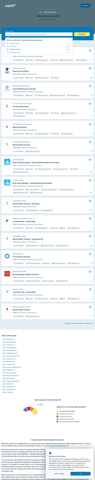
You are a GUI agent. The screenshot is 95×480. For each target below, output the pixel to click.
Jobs (40, 12)
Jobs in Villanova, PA (8, 359)
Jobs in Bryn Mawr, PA (9, 342)
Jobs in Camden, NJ (8, 364)
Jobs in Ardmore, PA (8, 339)
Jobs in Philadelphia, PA (9, 353)
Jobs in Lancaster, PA (8, 389)
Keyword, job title (9, 31)
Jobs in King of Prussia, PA (10, 375)
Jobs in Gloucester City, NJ (10, 381)
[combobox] (39, 34)
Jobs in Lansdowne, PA (9, 350)
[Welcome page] (10, 5)
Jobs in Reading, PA (8, 386)
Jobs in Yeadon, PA (8, 345)
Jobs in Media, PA (7, 384)
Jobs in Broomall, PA (8, 361)
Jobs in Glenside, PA (8, 370)
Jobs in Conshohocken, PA (10, 356)
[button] (82, 34)
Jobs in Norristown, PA (9, 373)
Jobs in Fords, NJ (7, 392)
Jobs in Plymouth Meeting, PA (11, 367)
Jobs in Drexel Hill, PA (9, 347)
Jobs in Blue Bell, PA (8, 378)
